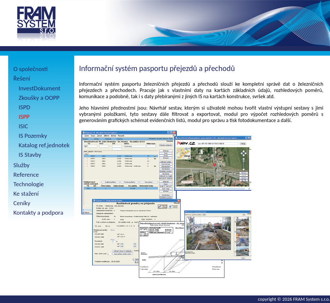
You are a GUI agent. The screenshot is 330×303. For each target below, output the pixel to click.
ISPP (24, 116)
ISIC (23, 126)
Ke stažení (26, 193)
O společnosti (30, 69)
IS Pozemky (33, 135)
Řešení (21, 78)
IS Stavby (30, 154)
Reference (26, 174)
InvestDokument (39, 88)
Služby (21, 165)
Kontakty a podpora (38, 212)
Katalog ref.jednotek (44, 145)
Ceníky (21, 203)
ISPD (24, 107)
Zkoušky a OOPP (39, 97)
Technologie (28, 184)
